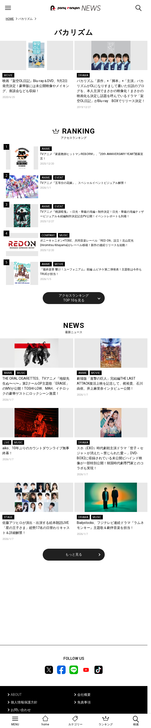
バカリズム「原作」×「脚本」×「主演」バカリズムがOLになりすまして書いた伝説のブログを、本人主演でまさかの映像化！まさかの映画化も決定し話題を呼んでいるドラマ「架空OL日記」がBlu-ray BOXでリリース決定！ (111, 91)
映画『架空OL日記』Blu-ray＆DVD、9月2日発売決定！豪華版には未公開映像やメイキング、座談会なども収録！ (35, 86)
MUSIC (63, 235)
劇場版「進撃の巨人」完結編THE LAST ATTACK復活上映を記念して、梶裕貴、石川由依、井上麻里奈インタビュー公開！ (110, 383)
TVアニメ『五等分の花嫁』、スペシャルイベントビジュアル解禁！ (83, 183)
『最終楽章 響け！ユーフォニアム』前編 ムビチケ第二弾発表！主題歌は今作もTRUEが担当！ (91, 272)
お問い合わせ (21, 710)
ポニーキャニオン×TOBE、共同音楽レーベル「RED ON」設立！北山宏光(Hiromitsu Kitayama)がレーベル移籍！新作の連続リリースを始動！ (87, 243)
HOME (10, 19)
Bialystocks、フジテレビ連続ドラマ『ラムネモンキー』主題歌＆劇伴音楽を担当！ (110, 525)
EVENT (59, 177)
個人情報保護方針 (24, 702)
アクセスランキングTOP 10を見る (74, 298)
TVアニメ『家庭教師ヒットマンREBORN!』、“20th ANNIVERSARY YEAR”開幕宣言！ (91, 156)
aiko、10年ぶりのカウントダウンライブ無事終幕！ (35, 450)
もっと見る (73, 554)
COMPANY (48, 235)
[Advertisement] (73, 606)
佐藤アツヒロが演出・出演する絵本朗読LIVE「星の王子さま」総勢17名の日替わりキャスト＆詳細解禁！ (36, 528)
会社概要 (84, 695)
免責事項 (84, 702)
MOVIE (8, 75)
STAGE (8, 517)
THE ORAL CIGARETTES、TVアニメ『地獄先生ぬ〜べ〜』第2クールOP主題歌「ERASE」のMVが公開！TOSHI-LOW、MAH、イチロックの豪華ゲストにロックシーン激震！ (35, 386)
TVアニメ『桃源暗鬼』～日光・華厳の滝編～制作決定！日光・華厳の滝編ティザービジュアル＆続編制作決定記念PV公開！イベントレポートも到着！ (92, 214)
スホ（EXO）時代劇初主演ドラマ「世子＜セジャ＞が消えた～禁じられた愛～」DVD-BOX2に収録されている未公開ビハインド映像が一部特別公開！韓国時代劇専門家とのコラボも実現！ (110, 458)
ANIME (46, 148)
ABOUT (16, 695)
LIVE (7, 442)
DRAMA (83, 75)
